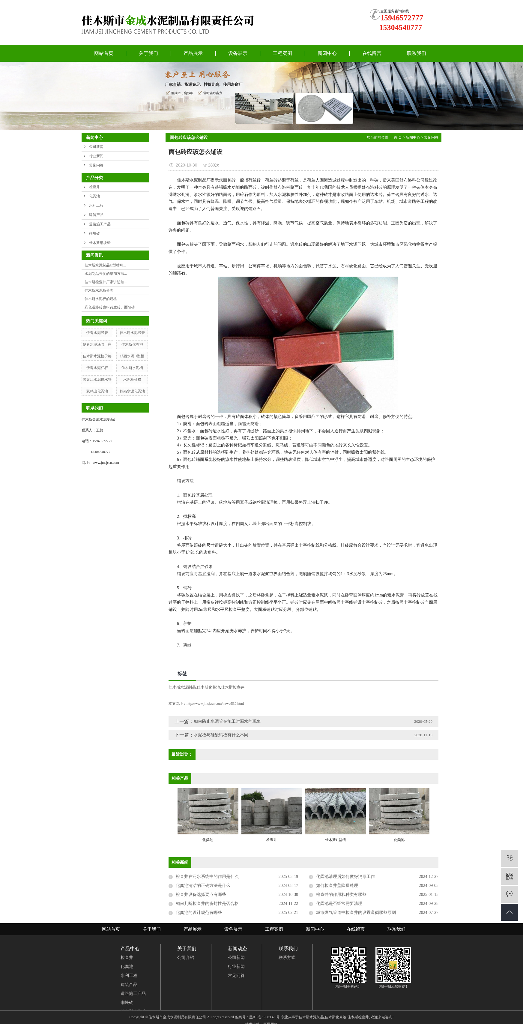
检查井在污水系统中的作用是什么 (207, 876)
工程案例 (282, 53)
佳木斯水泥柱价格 (97, 356)
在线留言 (371, 53)
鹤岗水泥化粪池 (132, 391)
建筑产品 (96, 215)
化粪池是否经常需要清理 (339, 903)
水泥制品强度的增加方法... (106, 274)
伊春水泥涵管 (97, 333)
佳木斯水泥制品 (182, 687)
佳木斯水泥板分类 (99, 290)
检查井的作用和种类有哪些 (341, 894)
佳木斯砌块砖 (100, 243)
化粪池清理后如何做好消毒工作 (345, 876)
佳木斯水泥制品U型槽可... (105, 265)
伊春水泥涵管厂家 (97, 344)
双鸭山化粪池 (97, 391)
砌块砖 (94, 233)
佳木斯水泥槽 (132, 368)
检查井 (94, 187)
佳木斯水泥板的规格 (101, 299)
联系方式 (287, 957)
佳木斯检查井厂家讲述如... (106, 282)
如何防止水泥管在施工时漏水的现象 (227, 721)
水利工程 (96, 205)
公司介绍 (185, 957)
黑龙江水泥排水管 (97, 379)
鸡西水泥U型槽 (132, 356)
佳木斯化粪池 (132, 344)
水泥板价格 (132, 379)
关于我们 (148, 53)
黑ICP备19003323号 (264, 1017)
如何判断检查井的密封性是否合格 (207, 903)
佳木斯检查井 (232, 687)
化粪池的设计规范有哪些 (199, 912)
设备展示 (237, 53)
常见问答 (96, 165)
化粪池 (94, 196)
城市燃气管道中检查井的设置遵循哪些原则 (356, 912)
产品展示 (193, 53)
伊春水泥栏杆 (97, 368)
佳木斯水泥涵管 (132, 333)
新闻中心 (327, 53)
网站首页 (103, 53)
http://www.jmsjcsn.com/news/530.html (215, 703)
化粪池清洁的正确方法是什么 (203, 885)
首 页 (398, 137)
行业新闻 (96, 156)
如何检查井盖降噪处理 (337, 885)
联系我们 (416, 53)
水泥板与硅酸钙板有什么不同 (221, 735)
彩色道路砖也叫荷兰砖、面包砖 (110, 307)
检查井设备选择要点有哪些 (201, 894)
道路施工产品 (100, 224)
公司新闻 (96, 147)
